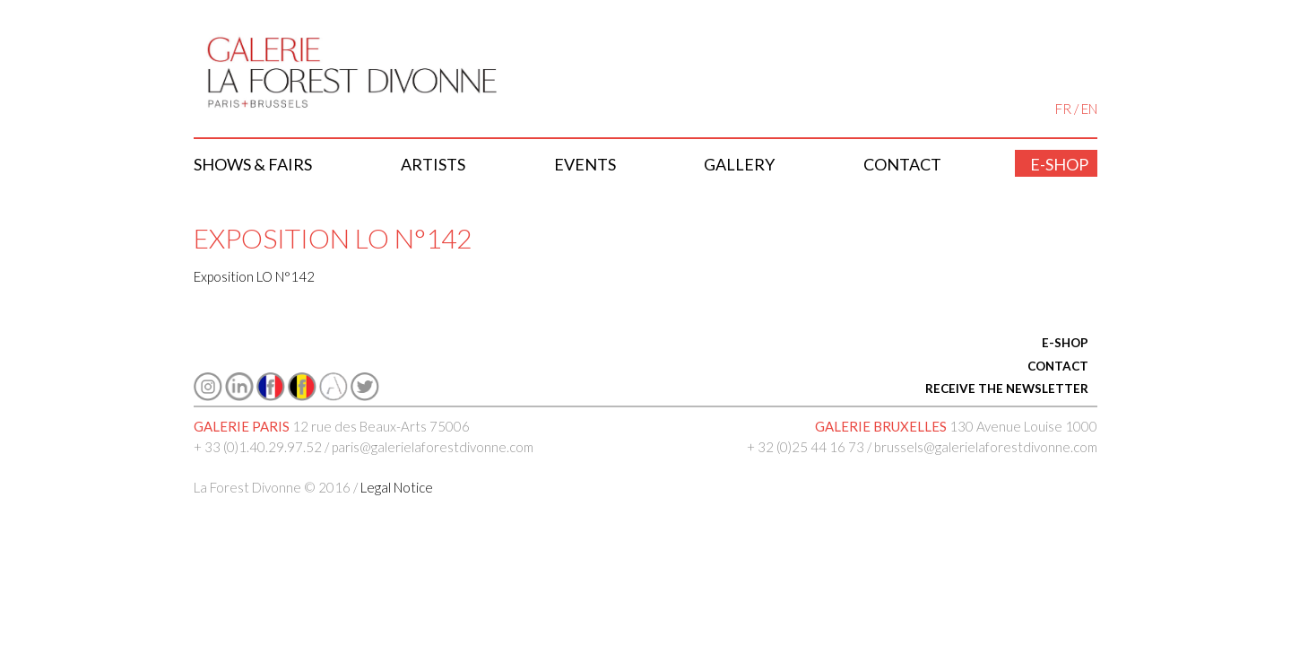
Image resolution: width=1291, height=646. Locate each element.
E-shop (1059, 164)
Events (585, 164)
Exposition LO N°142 (254, 276)
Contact (902, 164)
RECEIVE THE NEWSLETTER (1006, 388)
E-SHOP (1065, 343)
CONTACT (1057, 366)
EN (1089, 108)
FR (1063, 108)
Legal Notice (396, 487)
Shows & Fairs (253, 164)
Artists (433, 164)
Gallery (739, 164)
